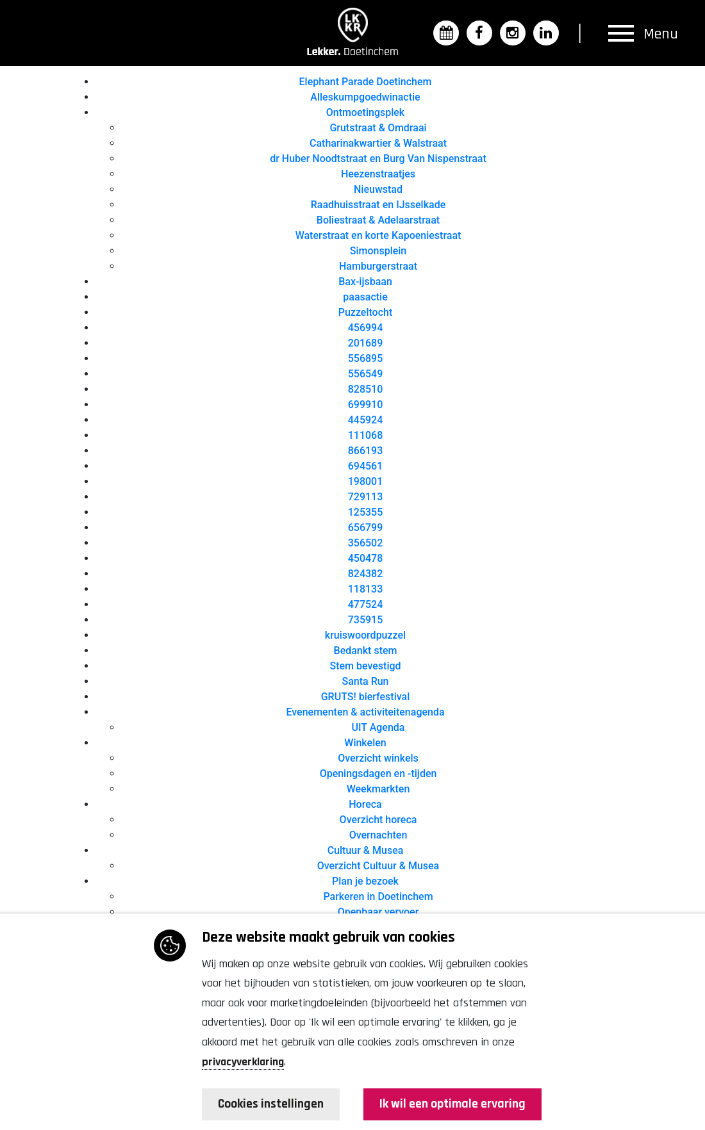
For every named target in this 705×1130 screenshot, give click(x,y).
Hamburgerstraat (378, 266)
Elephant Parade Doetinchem (365, 82)
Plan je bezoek (365, 881)
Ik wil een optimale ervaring (451, 1104)
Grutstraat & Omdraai (377, 128)
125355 (365, 512)
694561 (365, 466)
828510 (365, 389)
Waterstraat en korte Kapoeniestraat (378, 235)
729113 (365, 497)
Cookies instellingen (272, 1104)
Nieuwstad (378, 189)
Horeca (365, 804)
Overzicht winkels (378, 758)
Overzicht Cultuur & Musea (378, 866)
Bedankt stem (365, 650)
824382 (365, 574)
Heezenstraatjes (378, 174)
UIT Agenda (378, 727)
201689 (365, 343)
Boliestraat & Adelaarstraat (378, 220)
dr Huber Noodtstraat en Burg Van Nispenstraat (378, 158)
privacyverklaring (243, 1061)
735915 (365, 620)
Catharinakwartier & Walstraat (378, 143)
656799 (365, 527)
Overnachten (378, 835)
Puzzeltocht (365, 312)
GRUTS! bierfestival (365, 697)
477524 (365, 604)
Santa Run (365, 681)
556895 (365, 358)
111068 (365, 435)
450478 (365, 558)
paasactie (365, 297)
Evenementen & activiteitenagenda (365, 712)
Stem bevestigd (365, 666)
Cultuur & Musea (366, 850)
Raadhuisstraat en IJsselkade (378, 205)
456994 (365, 328)
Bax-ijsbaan (365, 281)
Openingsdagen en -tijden (378, 773)
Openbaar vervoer (378, 912)
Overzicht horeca (378, 820)
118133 (365, 589)
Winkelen (365, 743)
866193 (365, 451)
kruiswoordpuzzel (365, 635)
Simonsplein (378, 251)
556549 (365, 374)
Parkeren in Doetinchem (378, 896)
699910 (365, 404)
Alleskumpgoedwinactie (365, 97)
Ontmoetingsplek (365, 112)
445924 (365, 420)
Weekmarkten (378, 789)
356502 (365, 543)
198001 (365, 481)
